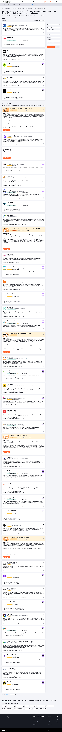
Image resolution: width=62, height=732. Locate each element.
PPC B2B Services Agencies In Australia (18, 8)
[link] (28, 1)
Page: (10, 694)
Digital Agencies (7, 8)
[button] (54, 1)
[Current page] (13, 694)
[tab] (6, 701)
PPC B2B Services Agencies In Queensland (33, 8)
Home (2, 8)
